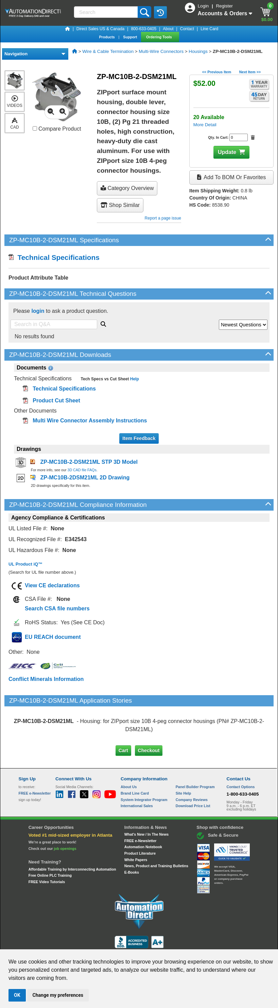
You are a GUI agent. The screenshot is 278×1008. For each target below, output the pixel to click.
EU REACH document (53, 637)
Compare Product (57, 129)
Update (227, 152)
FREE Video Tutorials (47, 853)
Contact (187, 28)
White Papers (135, 831)
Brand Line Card (135, 765)
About (168, 28)
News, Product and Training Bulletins (156, 837)
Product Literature (140, 825)
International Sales (137, 777)
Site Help (183, 765)
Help (134, 379)
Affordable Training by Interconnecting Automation (72, 840)
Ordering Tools (159, 37)
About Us (129, 758)
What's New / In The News (146, 806)
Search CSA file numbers (57, 608)
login (37, 311)
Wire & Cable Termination (108, 51)
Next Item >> (250, 72)
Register (224, 5)
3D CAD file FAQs (81, 470)
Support (130, 37)
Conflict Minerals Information (46, 679)
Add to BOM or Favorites (231, 177)
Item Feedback (138, 438)
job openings (65, 820)
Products (107, 37)
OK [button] (17, 995)
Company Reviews (192, 771)
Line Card (209, 28)
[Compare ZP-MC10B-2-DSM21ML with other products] (35, 128)
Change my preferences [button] (58, 995)
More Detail (204, 124)
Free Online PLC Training (50, 847)
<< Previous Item (216, 72)
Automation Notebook (143, 818)
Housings (198, 51)
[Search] (106, 12)
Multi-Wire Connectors (161, 51)
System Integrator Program (144, 771)
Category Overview (127, 188)
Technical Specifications (54, 257)
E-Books (131, 844)
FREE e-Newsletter (140, 812)
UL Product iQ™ (25, 564)
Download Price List (193, 777)
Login (204, 5)
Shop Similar (120, 205)
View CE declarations (52, 585)
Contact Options (241, 758)
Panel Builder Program (195, 758)
